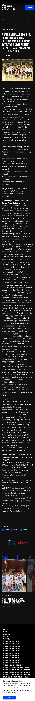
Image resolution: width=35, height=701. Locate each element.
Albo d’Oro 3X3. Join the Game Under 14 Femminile (16, 672)
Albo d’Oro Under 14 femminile (11, 663)
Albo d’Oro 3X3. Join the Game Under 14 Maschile (16, 675)
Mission (5, 632)
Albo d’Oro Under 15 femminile (11, 660)
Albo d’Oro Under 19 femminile (11, 656)
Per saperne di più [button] (9, 693)
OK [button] (9, 697)
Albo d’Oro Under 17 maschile (11, 646)
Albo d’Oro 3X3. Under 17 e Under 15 (13, 665)
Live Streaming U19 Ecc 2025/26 (12, 677)
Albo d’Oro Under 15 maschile (11, 648)
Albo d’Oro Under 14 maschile (11, 651)
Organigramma (7, 634)
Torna (30, 20)
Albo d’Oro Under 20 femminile (11, 653)
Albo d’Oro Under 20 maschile (11, 641)
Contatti (5, 637)
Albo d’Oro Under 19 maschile (11, 644)
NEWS (3, 19)
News (26, 677)
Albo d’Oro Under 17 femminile (11, 658)
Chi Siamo (6, 629)
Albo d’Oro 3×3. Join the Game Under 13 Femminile (16, 667)
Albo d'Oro (6, 639)
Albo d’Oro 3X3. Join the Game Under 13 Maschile (16, 670)
